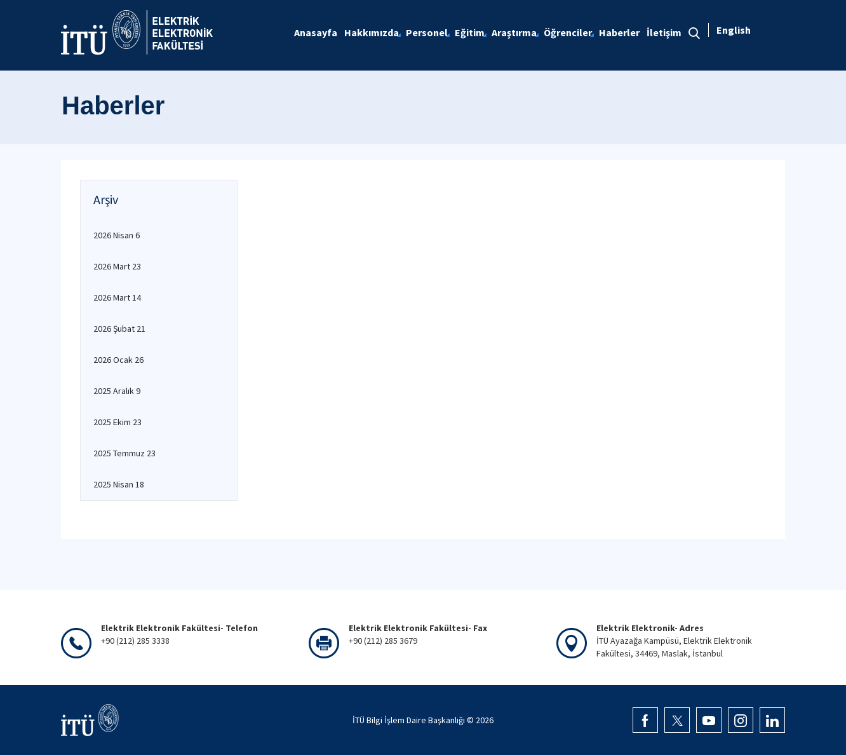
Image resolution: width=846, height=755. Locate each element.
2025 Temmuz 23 (124, 453)
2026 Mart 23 (117, 266)
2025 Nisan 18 (118, 484)
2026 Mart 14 (117, 297)
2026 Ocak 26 (118, 359)
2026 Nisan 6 (116, 235)
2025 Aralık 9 (116, 391)
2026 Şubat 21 (119, 328)
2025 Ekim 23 (117, 422)
